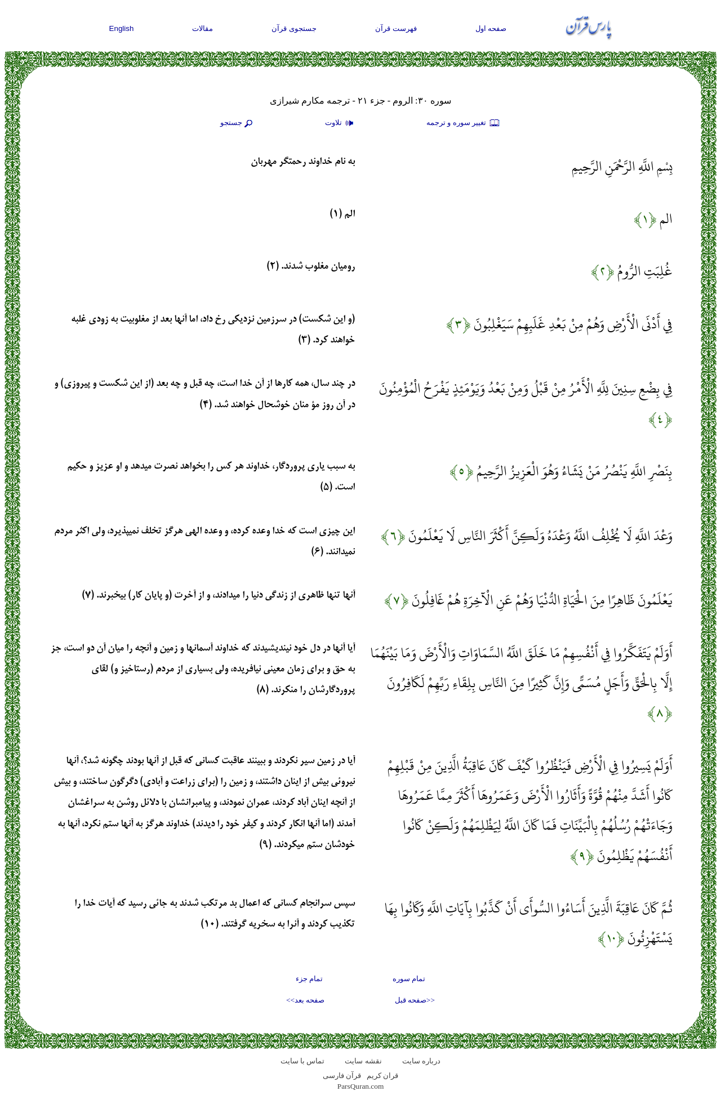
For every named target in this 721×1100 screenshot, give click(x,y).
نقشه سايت (363, 1061)
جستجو (237, 123)
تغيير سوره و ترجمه (463, 123)
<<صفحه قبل (415, 1000)
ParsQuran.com (360, 1086)
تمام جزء (309, 978)
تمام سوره (409, 978)
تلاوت (341, 123)
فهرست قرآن (396, 28)
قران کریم (382, 1075)
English (121, 28)
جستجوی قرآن (294, 28)
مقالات (202, 28)
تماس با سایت (303, 1061)
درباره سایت (421, 1061)
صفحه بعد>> (305, 1000)
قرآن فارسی (342, 1075)
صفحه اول (491, 28)
